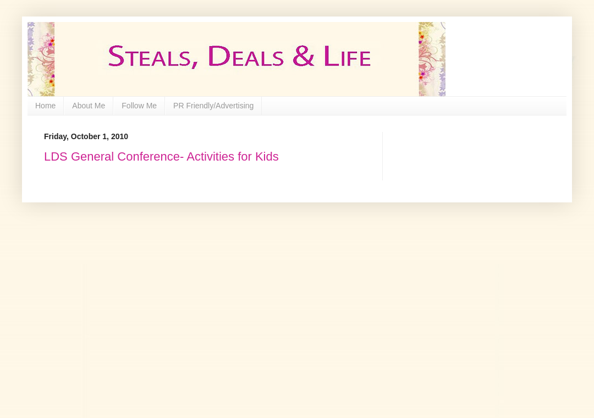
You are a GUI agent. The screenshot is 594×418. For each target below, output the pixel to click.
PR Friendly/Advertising (213, 105)
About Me (88, 105)
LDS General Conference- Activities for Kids (161, 156)
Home (45, 105)
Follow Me (139, 105)
